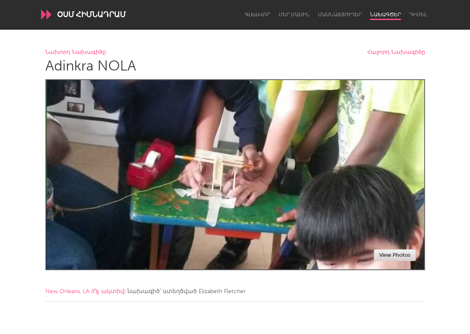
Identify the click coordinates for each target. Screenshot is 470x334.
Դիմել (418, 15)
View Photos (394, 255)
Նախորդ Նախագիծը (75, 52)
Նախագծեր (385, 15)
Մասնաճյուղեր (340, 15)
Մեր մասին (294, 15)
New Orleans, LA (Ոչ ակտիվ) (85, 291)
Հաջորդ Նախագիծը (396, 52)
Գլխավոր (257, 15)
